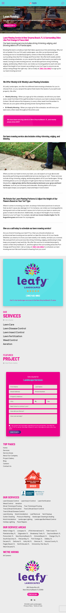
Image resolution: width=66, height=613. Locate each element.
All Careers (7, 555)
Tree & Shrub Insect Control (34, 509)
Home (5, 448)
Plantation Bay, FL (9, 533)
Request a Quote (10, 25)
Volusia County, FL (51, 541)
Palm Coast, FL (51, 531)
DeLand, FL (7, 541)
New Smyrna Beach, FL (24, 536)
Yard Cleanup (47, 514)
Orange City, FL (54, 536)
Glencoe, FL (38, 541)
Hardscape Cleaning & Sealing (43, 517)
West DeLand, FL (9, 547)
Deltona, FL (17, 541)
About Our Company (10, 456)
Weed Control (10, 340)
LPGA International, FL (36, 531)
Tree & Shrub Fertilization (12, 509)
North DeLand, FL (23, 544)
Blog (4, 461)
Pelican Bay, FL (24, 539)
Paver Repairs (22, 522)
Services (6, 450)
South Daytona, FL (9, 539)
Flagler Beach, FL (9, 544)
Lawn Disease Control (14, 328)
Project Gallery (8, 458)
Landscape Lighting (25, 519)
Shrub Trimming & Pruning (12, 506)
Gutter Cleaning (9, 517)
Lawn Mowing (8, 514)
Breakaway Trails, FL (37, 533)
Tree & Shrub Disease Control (14, 511)
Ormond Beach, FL (40, 536)
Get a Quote (8, 320)
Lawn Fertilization (12, 336)
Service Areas (8, 453)
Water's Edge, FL (9, 531)
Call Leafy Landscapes (33, 261)
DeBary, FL (48, 539)
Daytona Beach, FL (53, 533)
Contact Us (7, 466)
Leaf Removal (35, 514)
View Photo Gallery (10, 363)
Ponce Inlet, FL (8, 536)
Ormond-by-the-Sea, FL (40, 544)
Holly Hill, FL (27, 541)
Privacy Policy (28, 606)
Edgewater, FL (23, 533)
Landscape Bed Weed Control (45, 519)
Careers (6, 464)
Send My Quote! (14, 432)
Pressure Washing (23, 517)
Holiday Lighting (9, 522)
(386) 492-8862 (45, 68)
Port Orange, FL (36, 539)
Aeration (7, 343)
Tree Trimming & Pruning (33, 506)
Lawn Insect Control (13, 332)
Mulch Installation (21, 514)
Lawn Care (8, 324)
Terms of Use (37, 606)
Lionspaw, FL (21, 531)
